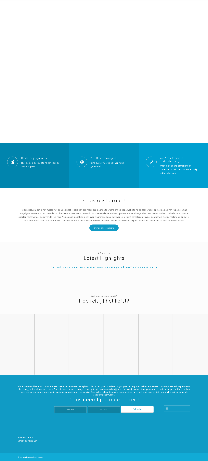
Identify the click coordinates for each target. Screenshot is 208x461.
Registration (185, 2)
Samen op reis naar (27, 440)
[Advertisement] (104, 121)
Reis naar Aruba (25, 437)
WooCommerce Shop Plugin (104, 267)
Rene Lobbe (38, 457)
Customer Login (171, 2)
